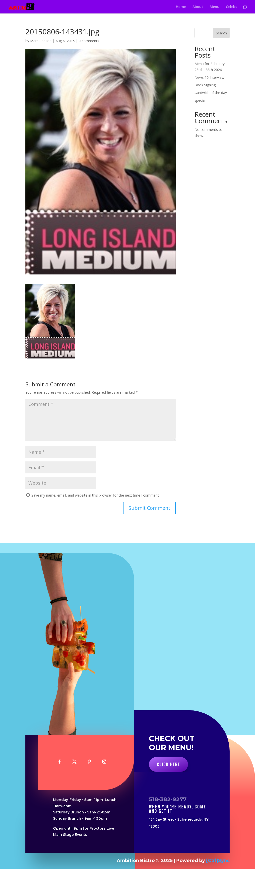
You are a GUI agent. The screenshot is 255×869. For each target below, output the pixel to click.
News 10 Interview (209, 77)
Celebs (231, 7)
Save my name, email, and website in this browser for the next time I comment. (95, 495)
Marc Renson (41, 40)
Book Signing (205, 85)
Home (181, 7)
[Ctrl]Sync (218, 860)
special (199, 100)
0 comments (89, 40)
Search (221, 33)
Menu (214, 7)
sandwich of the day (210, 92)
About (197, 7)
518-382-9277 (168, 799)
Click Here (168, 764)
